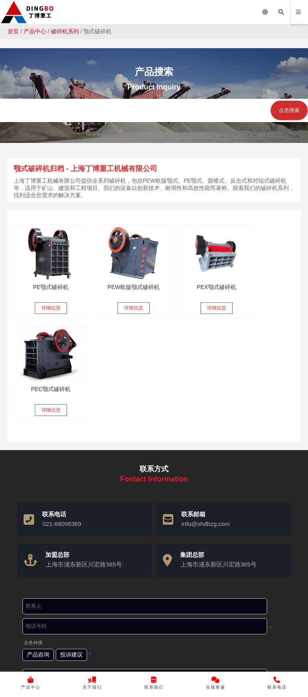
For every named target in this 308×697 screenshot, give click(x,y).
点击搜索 (289, 110)
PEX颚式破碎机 (185, 277)
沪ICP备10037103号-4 (177, 663)
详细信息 (44, 298)
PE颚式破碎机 (44, 277)
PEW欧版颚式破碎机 (115, 277)
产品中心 (35, 31)
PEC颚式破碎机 (255, 277)
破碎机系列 (65, 31)
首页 (13, 31)
